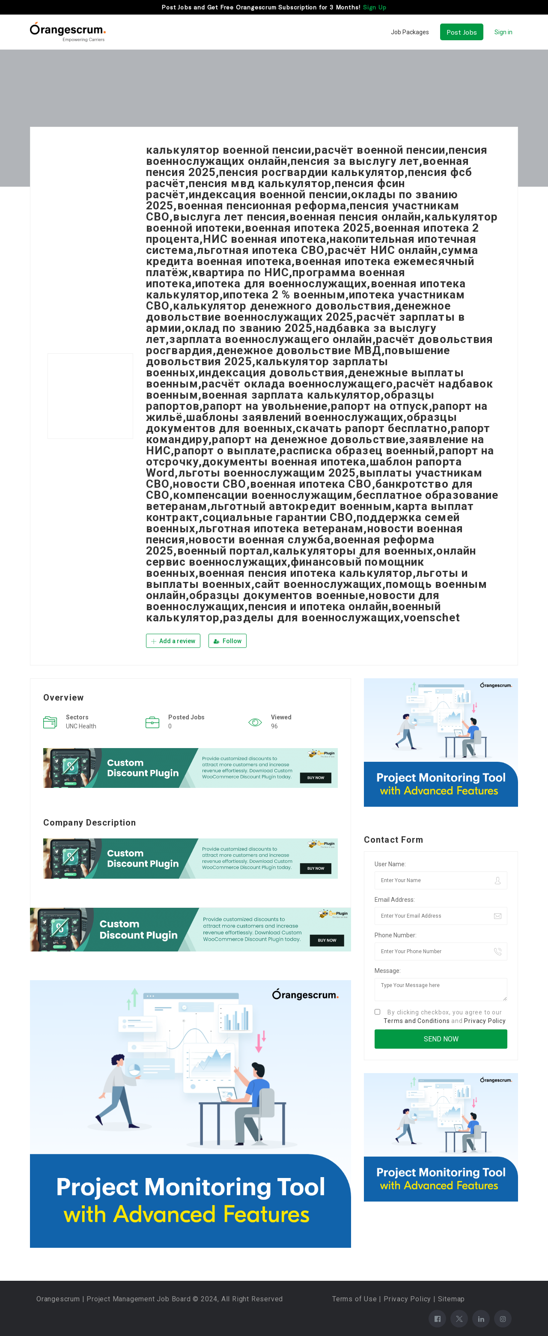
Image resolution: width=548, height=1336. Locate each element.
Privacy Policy (485, 1020)
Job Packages (410, 32)
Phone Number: (396, 935)
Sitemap (451, 1299)
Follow (227, 641)
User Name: (390, 864)
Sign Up (375, 7)
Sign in (503, 32)
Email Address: (395, 899)
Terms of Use (354, 1299)
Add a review (173, 641)
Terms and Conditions (417, 1020)
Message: (388, 970)
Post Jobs (462, 32)
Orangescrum (58, 1299)
